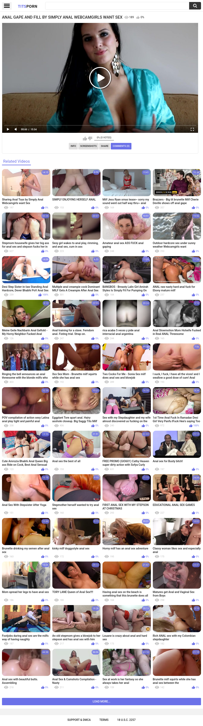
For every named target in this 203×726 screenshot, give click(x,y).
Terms (103, 719)
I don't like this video (90, 139)
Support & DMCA (79, 719)
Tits (27, 6)
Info (73, 146)
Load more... (101, 701)
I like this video (85, 139)
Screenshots (88, 146)
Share (104, 146)
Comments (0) (121, 146)
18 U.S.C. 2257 (126, 719)
